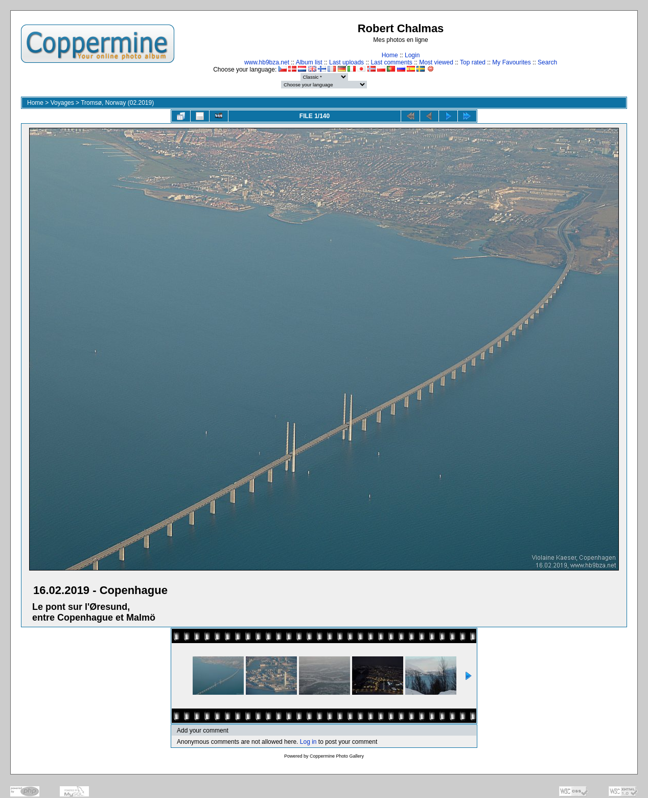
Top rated (472, 62)
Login (412, 55)
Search (547, 62)
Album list (309, 62)
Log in (308, 741)
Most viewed (436, 62)
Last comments (391, 62)
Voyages (62, 102)
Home (390, 55)
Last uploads (346, 62)
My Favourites (511, 62)
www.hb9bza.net (266, 62)
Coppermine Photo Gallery (337, 756)
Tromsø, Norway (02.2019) (117, 102)
